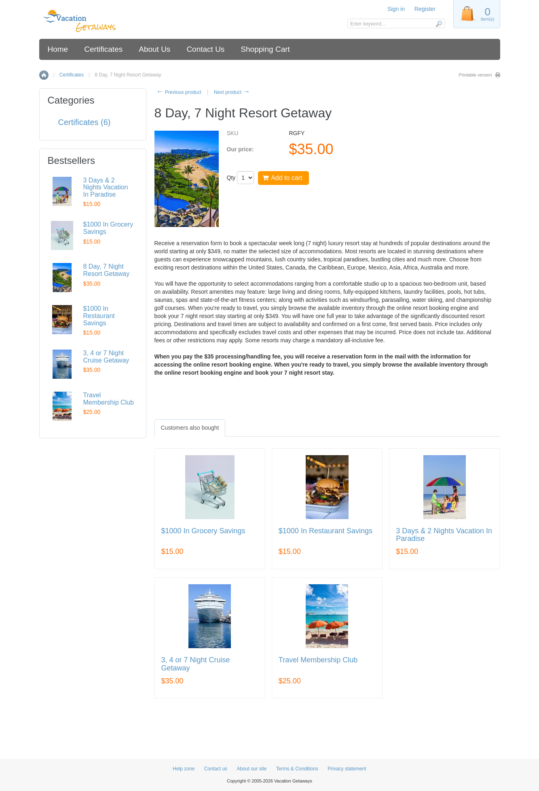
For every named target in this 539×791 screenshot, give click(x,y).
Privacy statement (347, 769)
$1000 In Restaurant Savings (325, 531)
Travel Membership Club (318, 660)
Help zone (183, 769)
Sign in (396, 9)
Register (424, 9)
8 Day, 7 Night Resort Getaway (106, 270)
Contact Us (205, 49)
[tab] (190, 427)
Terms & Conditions (297, 769)
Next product (232, 92)
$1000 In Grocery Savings (203, 531)
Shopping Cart (265, 49)
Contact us (215, 769)
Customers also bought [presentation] (190, 427)
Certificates (103, 49)
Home (58, 49)
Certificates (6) (84, 122)
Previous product (178, 92)
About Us (154, 49)
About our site (251, 769)
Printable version (475, 74)
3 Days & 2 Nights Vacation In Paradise (444, 535)
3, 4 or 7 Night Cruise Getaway (195, 664)
